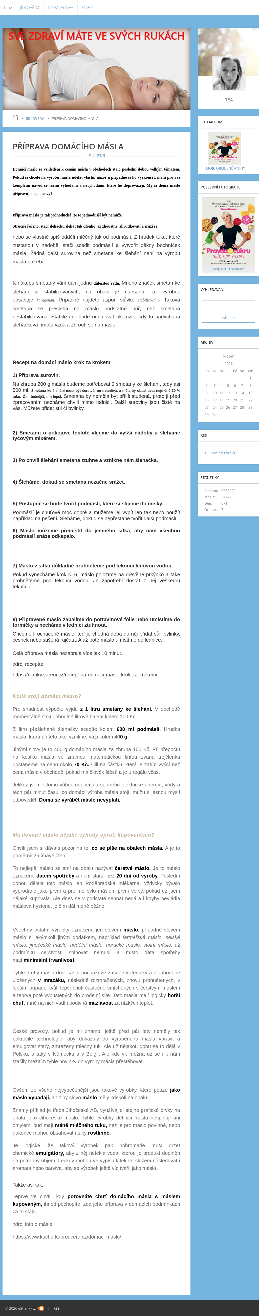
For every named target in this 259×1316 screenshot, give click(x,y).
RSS (56, 1308)
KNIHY (87, 7)
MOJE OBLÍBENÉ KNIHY (225, 168)
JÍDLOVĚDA (30, 7)
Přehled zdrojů (222, 453)
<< (207, 356)
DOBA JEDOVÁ (60, 7)
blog (8, 7)
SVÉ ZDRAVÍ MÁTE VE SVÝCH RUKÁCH (96, 36)
